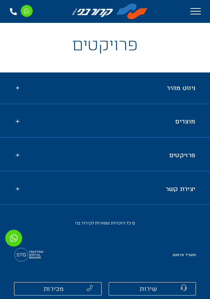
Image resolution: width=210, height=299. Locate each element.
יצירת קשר (181, 188)
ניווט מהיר (181, 87)
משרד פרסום (184, 255)
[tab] (105, 88)
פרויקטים (182, 155)
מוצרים (185, 121)
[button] (152, 288)
